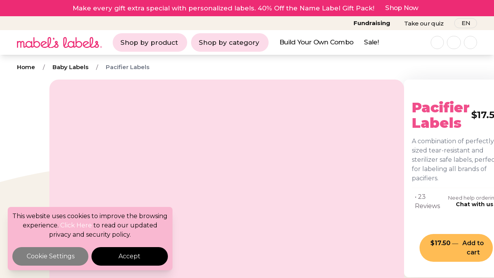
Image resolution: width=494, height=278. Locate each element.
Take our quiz (423, 23)
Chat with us (411, 167)
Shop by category (229, 42)
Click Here (76, 225)
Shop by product (149, 42)
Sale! (371, 42)
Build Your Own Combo (316, 42)
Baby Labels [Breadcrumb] (70, 67)
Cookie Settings (50, 256)
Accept (129, 256)
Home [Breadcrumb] (26, 67)
